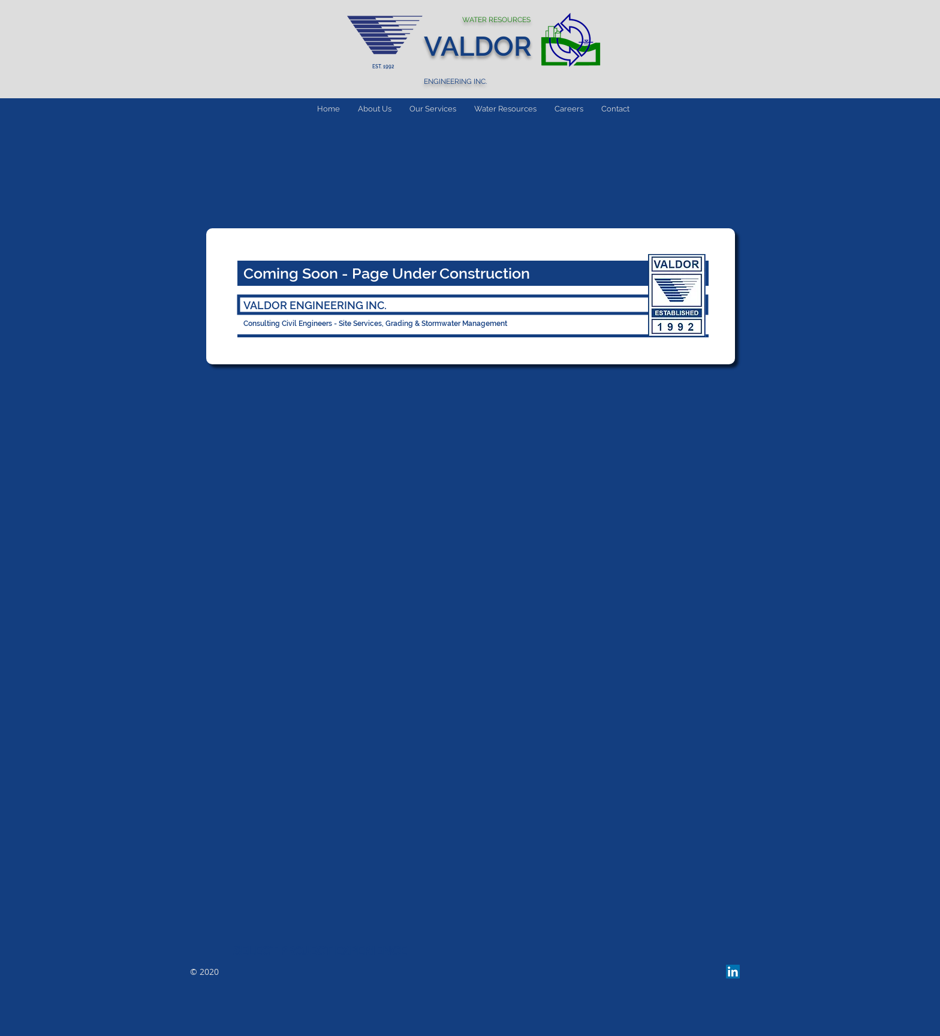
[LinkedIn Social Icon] (733, 971)
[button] (432, 108)
